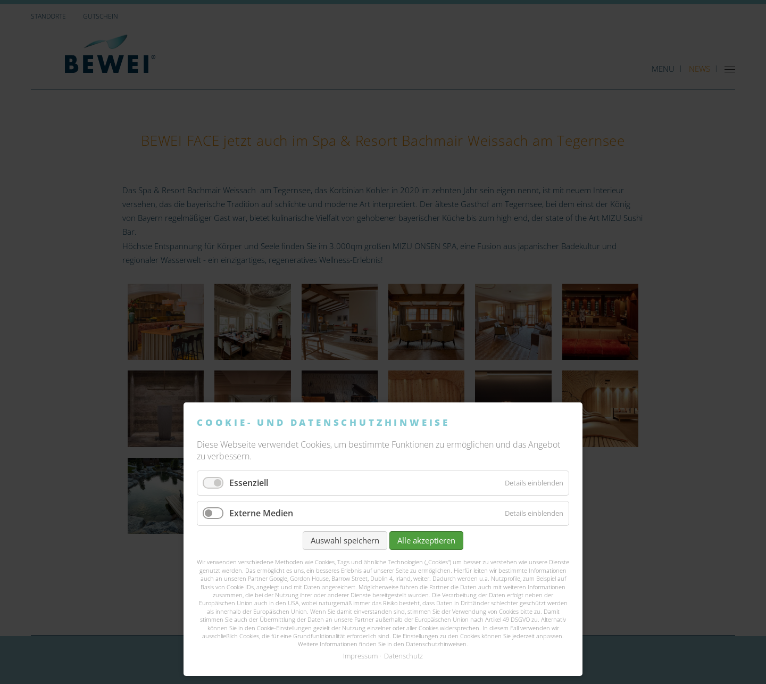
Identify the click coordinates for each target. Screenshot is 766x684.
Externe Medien (261, 513)
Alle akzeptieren (426, 540)
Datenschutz (403, 656)
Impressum (360, 656)
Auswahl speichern (345, 540)
